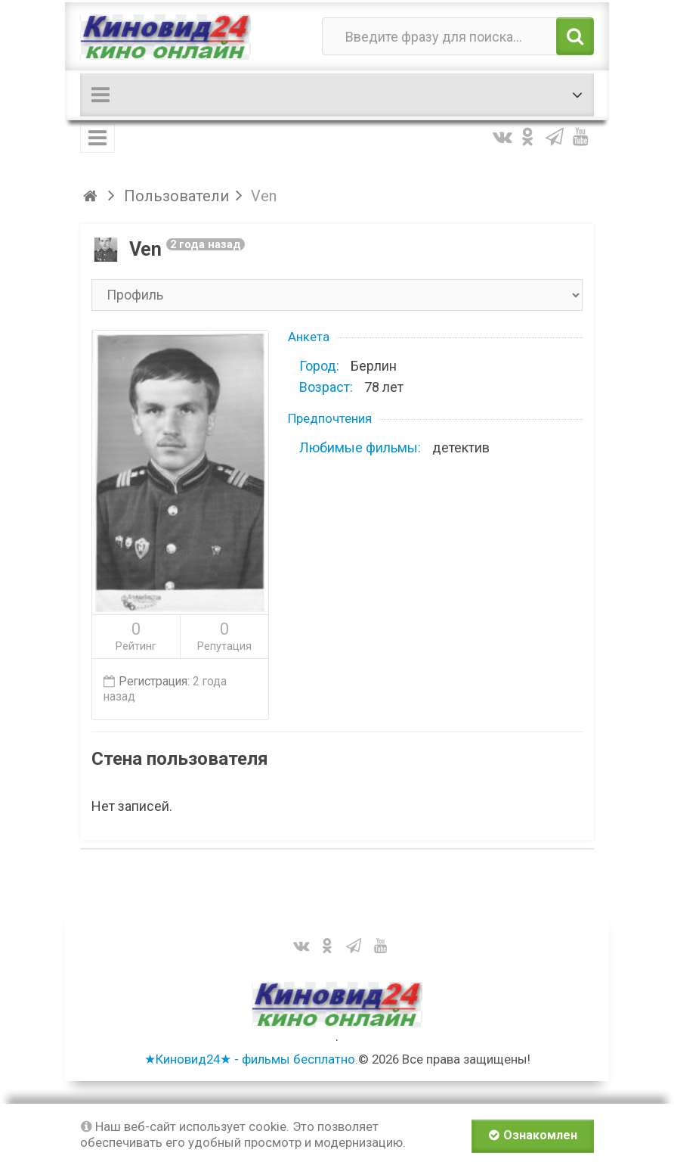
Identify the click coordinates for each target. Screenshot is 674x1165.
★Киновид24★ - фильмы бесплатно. (251, 1059)
